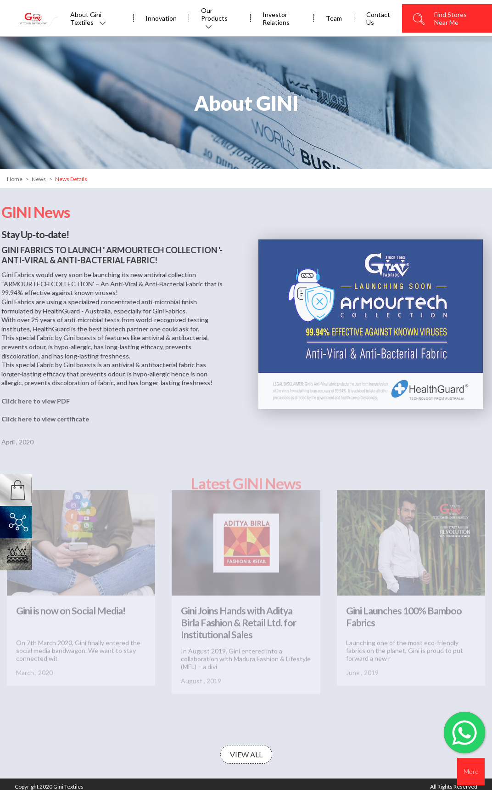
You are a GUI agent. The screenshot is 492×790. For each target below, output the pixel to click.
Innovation (161, 18)
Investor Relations (276, 18)
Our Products (214, 17)
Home (14, 179)
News (39, 179)
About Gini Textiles (88, 18)
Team (334, 18)
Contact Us (378, 18)
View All (246, 754)
